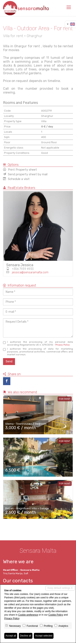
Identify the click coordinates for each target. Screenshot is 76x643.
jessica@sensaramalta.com (30, 272)
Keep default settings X (60, 588)
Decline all (25, 635)
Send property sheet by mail (25, 174)
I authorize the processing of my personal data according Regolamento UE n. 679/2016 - (38, 343)
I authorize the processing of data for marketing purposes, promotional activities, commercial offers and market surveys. (38, 351)
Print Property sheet (20, 169)
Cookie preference (28, 614)
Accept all (10, 635)
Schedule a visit (16, 179)
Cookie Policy (55, 614)
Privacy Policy (62, 345)
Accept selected (43, 635)
